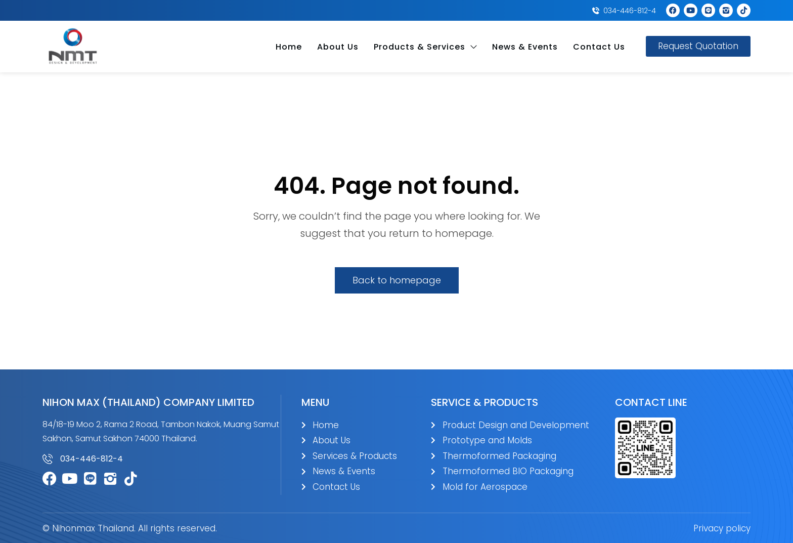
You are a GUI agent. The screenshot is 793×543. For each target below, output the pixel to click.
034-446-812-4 (91, 459)
